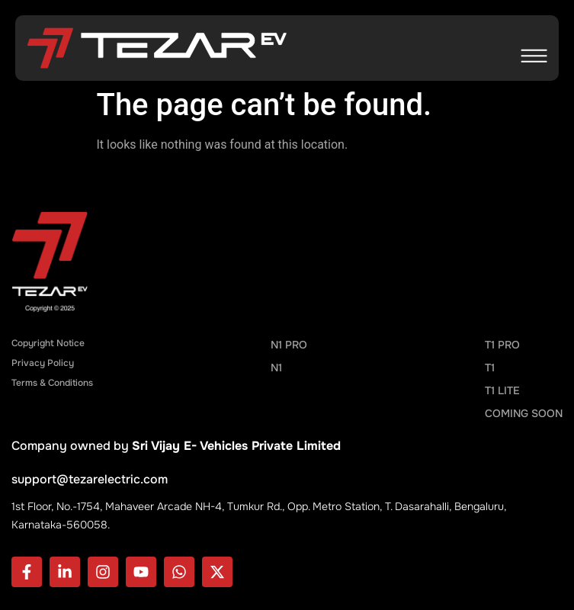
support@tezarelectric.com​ (89, 479)
